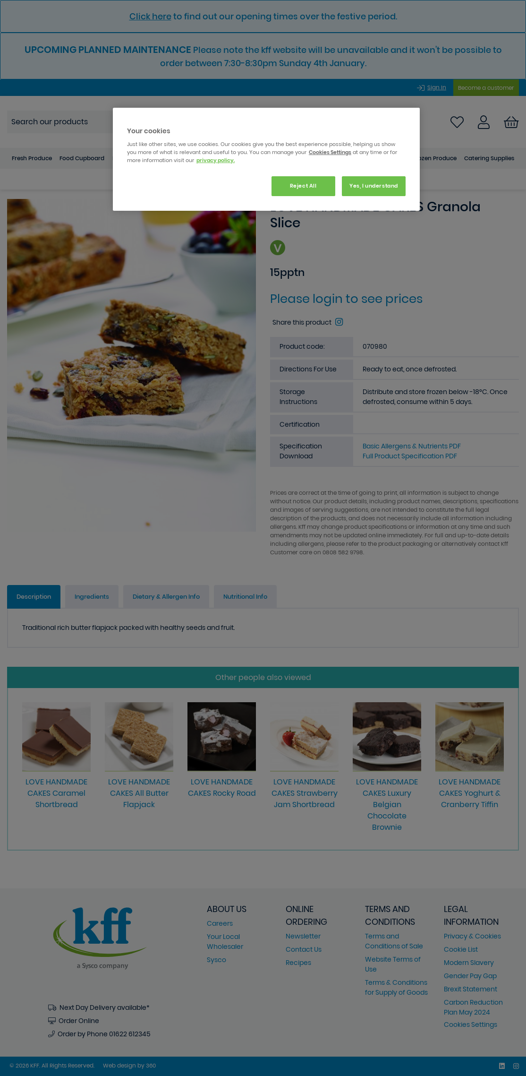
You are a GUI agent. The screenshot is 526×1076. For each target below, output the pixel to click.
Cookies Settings (330, 152)
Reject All (303, 185)
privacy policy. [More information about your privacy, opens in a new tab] (215, 160)
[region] (266, 159)
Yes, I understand (373, 185)
